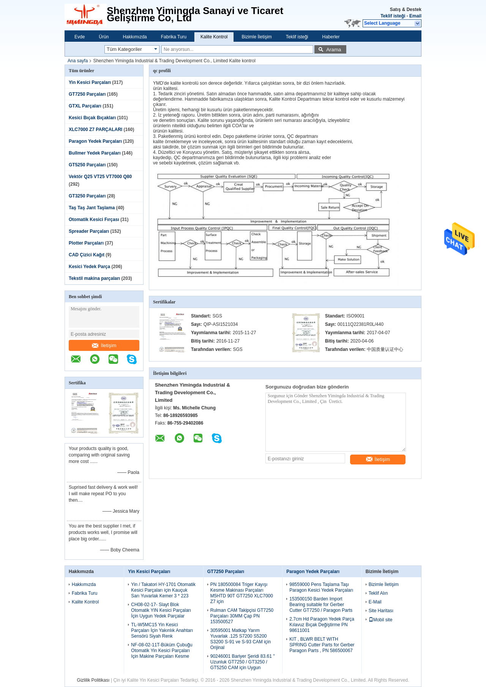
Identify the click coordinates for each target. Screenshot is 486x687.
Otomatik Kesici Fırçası (94, 219)
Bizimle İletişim (256, 36)
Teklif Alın (378, 593)
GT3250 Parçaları (87, 196)
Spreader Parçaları (89, 231)
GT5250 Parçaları (87, 164)
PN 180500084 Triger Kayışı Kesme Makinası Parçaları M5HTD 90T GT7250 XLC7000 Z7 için (241, 593)
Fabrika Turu (173, 36)
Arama (333, 49)
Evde (79, 36)
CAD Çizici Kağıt (86, 254)
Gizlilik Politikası (93, 680)
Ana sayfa (78, 60)
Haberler (331, 36)
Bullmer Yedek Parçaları (95, 153)
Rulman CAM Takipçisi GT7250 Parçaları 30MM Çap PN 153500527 (242, 616)
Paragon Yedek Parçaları (95, 141)
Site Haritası (381, 610)
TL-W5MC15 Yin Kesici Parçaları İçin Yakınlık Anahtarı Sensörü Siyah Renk (162, 630)
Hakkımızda (135, 36)
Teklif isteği (392, 16)
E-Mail (375, 602)
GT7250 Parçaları (87, 94)
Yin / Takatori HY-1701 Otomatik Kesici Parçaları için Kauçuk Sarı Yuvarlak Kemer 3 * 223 (163, 590)
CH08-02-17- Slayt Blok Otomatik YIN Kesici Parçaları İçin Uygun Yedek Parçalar (161, 610)
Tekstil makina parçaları (94, 278)
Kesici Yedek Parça (89, 266)
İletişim (104, 345)
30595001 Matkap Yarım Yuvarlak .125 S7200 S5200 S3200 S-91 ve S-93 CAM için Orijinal (240, 639)
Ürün (104, 36)
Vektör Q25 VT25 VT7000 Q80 (100, 176)
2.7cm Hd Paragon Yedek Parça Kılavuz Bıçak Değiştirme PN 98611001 (321, 624)
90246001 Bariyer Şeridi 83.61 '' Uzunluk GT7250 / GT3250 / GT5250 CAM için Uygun (242, 662)
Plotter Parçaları (86, 243)
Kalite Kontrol (213, 36)
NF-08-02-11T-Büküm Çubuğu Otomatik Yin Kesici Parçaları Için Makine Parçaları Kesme (161, 650)
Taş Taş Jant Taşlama (92, 207)
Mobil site (381, 619)
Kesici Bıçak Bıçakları (92, 117)
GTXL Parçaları (85, 106)
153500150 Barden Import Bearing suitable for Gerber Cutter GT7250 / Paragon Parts (320, 604)
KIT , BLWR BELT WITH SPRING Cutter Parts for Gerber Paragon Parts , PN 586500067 (321, 644)
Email (415, 16)
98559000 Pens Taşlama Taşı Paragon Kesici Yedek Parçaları (321, 587)
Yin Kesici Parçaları (90, 82)
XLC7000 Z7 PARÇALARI (95, 129)
